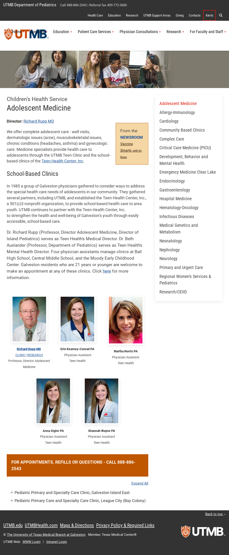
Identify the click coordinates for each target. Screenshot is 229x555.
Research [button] (175, 31)
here (107, 271)
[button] (221, 15)
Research (132, 15)
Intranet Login (56, 542)
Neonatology (170, 241)
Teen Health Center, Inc (62, 161)
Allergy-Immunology (177, 112)
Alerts (209, 15)
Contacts (195, 15)
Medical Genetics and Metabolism (178, 229)
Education (114, 15)
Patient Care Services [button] (96, 31)
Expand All (139, 483)
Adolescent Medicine (178, 103)
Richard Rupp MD (38, 121)
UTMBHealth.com (41, 525)
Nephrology (169, 249)
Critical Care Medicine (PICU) (185, 147)
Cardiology (168, 121)
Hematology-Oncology (178, 207)
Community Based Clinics (182, 130)
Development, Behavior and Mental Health (183, 160)
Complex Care (171, 139)
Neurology (168, 258)
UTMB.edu (13, 525)
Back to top (215, 514)
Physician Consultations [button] (140, 31)
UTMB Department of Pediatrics (29, 4)
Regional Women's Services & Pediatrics (185, 280)
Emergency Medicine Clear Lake (187, 172)
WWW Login (31, 542)
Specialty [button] (38, 31)
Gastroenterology (174, 190)
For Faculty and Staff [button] (208, 31)
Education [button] (62, 31)
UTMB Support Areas (157, 15)
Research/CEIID (173, 291)
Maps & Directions (77, 525)
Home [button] (18, 31)
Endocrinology (172, 181)
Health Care (95, 15)
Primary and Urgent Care (181, 267)
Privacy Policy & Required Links (125, 525)
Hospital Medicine (175, 198)
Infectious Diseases (176, 216)
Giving (180, 15)
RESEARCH (35, 355)
